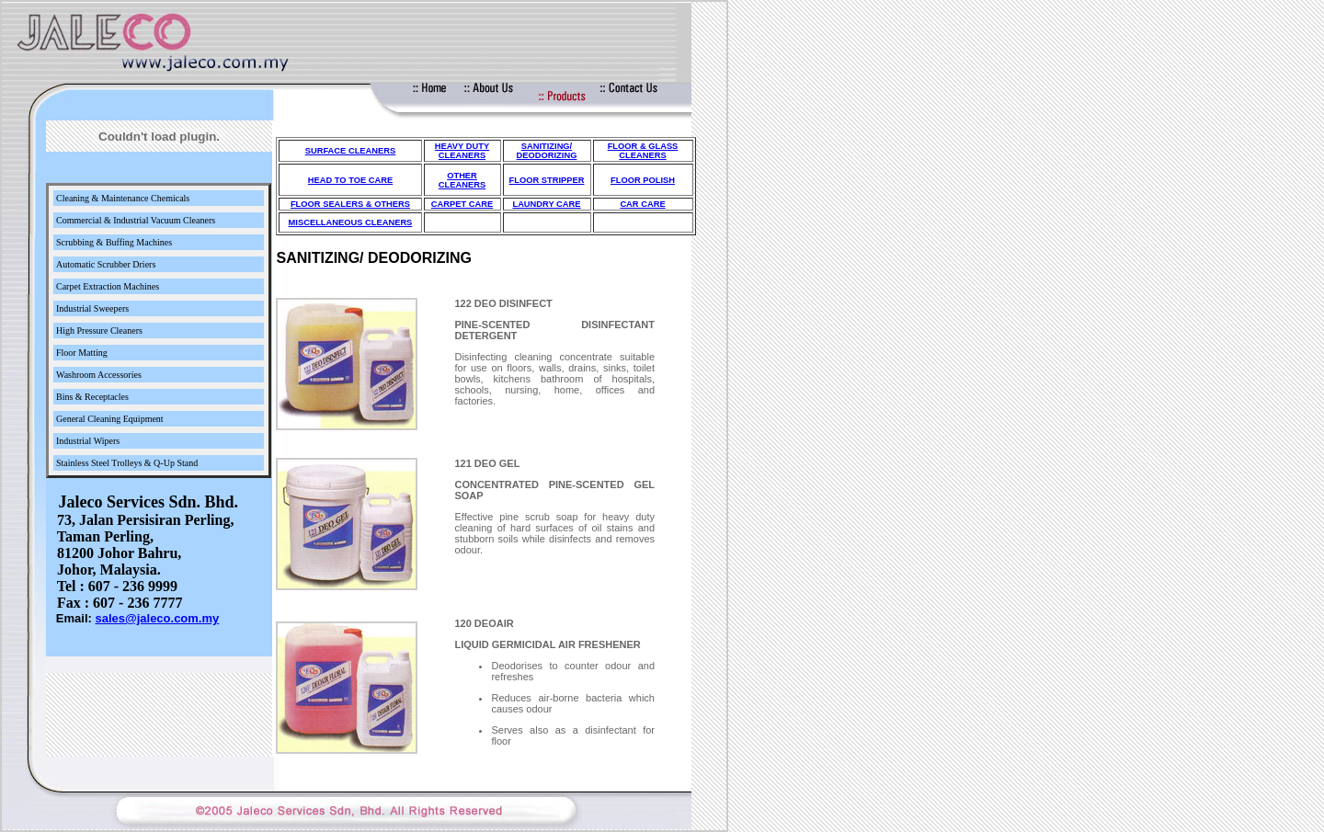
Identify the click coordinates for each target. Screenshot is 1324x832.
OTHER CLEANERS (462, 180)
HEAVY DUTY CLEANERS (462, 151)
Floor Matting (82, 353)
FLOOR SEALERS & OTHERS (350, 204)
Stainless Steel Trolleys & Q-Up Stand (127, 463)
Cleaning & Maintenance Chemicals (122, 198)
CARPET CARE (462, 204)
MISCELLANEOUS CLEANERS (351, 222)
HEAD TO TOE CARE (350, 180)
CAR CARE (642, 204)
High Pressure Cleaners (99, 330)
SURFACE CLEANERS (350, 150)
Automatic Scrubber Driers (105, 264)
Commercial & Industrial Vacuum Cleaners (135, 220)
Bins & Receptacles (92, 397)
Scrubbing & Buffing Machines (114, 242)
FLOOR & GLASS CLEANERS (643, 151)
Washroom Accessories (99, 375)
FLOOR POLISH (643, 180)
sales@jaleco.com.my (157, 618)
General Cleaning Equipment (110, 419)
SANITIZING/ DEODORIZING (547, 151)
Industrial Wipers (88, 441)
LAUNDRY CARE (546, 204)
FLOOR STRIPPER (547, 180)
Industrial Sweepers (92, 308)
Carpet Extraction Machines (107, 286)
